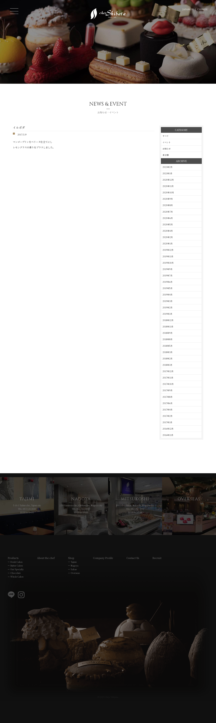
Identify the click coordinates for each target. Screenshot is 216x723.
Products (13, 580)
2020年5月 (168, 224)
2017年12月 (168, 371)
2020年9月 (168, 198)
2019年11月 (168, 256)
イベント (167, 142)
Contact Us (132, 580)
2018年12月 (168, 320)
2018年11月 (168, 326)
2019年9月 (167, 269)
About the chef (46, 580)
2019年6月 (167, 281)
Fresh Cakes (16, 583)
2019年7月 (167, 275)
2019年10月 (168, 262)
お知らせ (167, 148)
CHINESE (202, 9)
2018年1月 (167, 364)
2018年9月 (167, 332)
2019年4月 (167, 294)
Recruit (157, 580)
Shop (71, 580)
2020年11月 (168, 186)
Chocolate (15, 594)
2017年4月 (167, 409)
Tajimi (74, 583)
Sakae (74, 591)
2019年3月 (167, 301)
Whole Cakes (16, 598)
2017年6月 (167, 403)
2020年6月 (168, 218)
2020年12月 (168, 179)
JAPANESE (188, 9)
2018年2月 (167, 358)
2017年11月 (168, 377)
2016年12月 (168, 428)
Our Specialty (17, 591)
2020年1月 (168, 243)
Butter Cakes (16, 587)
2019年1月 (167, 313)
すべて (166, 135)
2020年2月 (168, 237)
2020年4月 (168, 230)
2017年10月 (168, 384)
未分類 (166, 155)
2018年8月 (167, 339)
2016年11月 (168, 435)
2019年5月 (167, 288)
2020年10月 (168, 192)
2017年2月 (167, 415)
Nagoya (74, 587)
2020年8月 (168, 205)
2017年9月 (167, 390)
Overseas (75, 594)
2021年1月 (167, 173)
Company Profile (103, 580)
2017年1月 (167, 422)
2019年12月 (168, 249)
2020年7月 (168, 211)
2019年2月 (167, 307)
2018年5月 (167, 345)
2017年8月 (167, 396)
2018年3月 (167, 352)
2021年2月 (167, 167)
